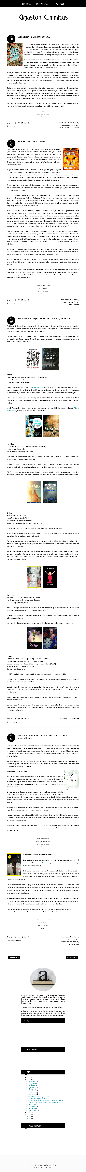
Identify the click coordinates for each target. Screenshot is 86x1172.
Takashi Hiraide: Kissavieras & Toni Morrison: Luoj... (45, 1102)
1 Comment (11, 126)
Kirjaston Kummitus (43, 18)
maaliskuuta (33, 1106)
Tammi (75, 942)
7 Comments (12, 722)
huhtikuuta (32, 1104)
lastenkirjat (74, 128)
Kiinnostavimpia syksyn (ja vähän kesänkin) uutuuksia (44, 318)
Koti (43, 863)
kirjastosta (65, 125)
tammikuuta (33, 1110)
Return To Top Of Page (43, 1168)
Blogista (26, 4)
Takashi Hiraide (66, 942)
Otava (76, 302)
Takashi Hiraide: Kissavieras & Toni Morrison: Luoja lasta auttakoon (43, 736)
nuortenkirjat (68, 302)
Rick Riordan (74, 305)
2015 (29, 1112)
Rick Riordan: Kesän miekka (31, 141)
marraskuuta (33, 1083)
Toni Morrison (73, 944)
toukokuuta (32, 1095)
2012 (29, 1118)
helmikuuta (32, 1108)
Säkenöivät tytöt (37, 387)
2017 (29, 1077)
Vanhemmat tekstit (72, 957)
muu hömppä (74, 718)
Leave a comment (14, 940)
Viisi (75, 408)
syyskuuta (32, 1087)
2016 (29, 1079)
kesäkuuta (32, 1093)
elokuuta (32, 1089)
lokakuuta (32, 1085)
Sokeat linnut (11, 411)
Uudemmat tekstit (14, 957)
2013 (29, 1116)
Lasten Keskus (63, 128)
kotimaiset (74, 125)
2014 (29, 1114)
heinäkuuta (32, 1091)
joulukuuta (32, 1081)
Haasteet (59, 4)
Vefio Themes (53, 1165)
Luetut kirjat (43, 4)
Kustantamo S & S (71, 939)
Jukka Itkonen (73, 123)
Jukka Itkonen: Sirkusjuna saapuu (34, 36)
